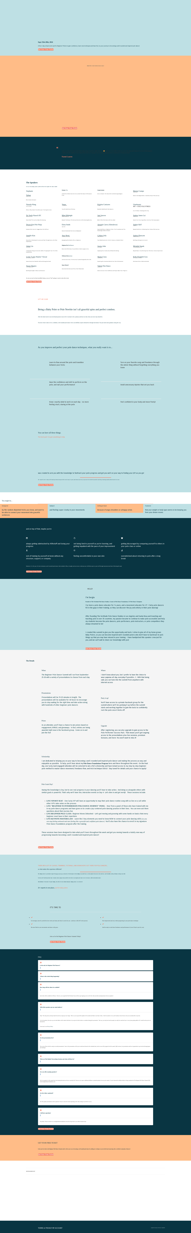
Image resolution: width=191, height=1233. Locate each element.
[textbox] (107, 156)
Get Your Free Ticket (46, 49)
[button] (40, 968)
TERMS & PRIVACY (45, 1228)
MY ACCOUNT (57, 1228)
